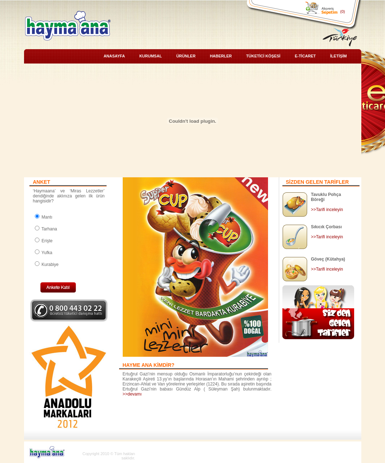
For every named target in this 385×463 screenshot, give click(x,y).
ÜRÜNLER (186, 56)
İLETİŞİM (338, 56)
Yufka (43, 252)
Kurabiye (47, 264)
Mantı (43, 217)
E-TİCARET (305, 56)
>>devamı (132, 394)
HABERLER (221, 56)
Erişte (44, 240)
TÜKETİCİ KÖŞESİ (263, 56)
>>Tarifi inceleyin (327, 209)
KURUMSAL (150, 56)
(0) (342, 11)
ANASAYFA (114, 56)
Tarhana (46, 229)
